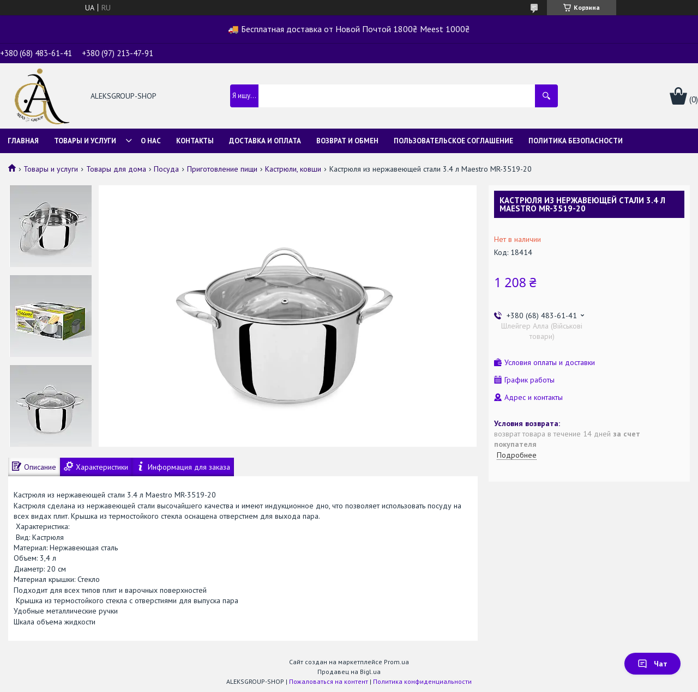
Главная (23, 140)
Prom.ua (396, 662)
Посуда (166, 169)
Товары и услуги (85, 140)
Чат (652, 664)
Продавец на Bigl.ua (349, 671)
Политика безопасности (575, 140)
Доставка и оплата (265, 140)
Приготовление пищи (222, 169)
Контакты (195, 140)
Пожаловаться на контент (328, 681)
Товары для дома (116, 169)
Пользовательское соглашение (453, 140)
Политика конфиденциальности (422, 681)
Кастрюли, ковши (293, 169)
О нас (151, 140)
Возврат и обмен (347, 140)
